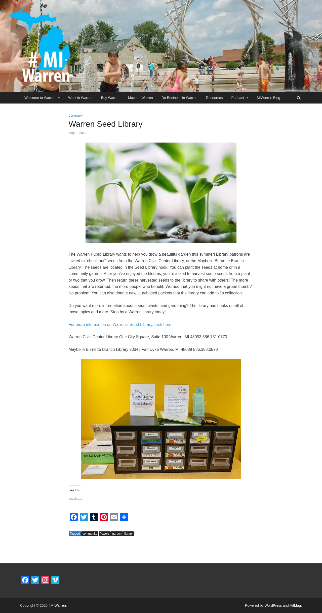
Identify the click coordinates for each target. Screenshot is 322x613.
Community (76, 115)
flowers (104, 533)
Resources (214, 98)
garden (117, 533)
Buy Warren (110, 98)
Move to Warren (140, 98)
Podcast (237, 98)
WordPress (273, 605)
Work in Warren (80, 98)
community (90, 533)
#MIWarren (57, 605)
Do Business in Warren (179, 98)
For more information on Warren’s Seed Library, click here (120, 324)
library (128, 533)
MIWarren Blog (268, 98)
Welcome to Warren (39, 98)
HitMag (295, 605)
